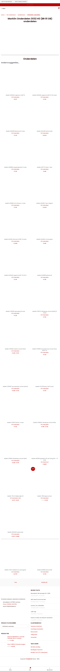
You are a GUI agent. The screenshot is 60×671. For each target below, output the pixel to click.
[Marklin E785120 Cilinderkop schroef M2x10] (15, 443)
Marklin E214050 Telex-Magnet (44, 203)
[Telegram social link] (32, 5)
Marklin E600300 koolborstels (15, 532)
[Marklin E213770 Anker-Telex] (44, 152)
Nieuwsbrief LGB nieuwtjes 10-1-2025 (40, 593)
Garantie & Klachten (36, 626)
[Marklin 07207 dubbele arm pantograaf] (15, 554)
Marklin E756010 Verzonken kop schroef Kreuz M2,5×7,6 (44, 349)
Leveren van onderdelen (37, 605)
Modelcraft (44, 582)
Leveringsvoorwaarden (37, 629)
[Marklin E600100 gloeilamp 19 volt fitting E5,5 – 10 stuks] (44, 443)
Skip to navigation (7, 1)
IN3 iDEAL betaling (35, 647)
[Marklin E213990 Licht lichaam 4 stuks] (15, 188)
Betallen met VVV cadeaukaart (39, 652)
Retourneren (34, 632)
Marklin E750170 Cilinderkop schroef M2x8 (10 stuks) (44, 312)
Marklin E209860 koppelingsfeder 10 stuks (15, 167)
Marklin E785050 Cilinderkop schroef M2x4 (44, 422)
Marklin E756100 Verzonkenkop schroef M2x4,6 (15, 386)
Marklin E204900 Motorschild (44, 131)
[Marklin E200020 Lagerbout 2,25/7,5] (15, 80)
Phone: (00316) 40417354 (10, 604)
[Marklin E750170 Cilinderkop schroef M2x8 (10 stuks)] (44, 296)
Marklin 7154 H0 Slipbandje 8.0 (15, 496)
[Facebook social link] (27, 5)
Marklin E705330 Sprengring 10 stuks (15, 311)
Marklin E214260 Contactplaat (45, 239)
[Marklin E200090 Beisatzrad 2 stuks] (15, 116)
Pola (15, 582)
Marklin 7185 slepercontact (44, 496)
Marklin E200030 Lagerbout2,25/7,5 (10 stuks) (44, 95)
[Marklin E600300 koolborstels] (15, 517)
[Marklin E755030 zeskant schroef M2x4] (15, 333)
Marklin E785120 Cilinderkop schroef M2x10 (15, 458)
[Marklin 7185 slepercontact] (44, 480)
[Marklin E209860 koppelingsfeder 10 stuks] (15, 152)
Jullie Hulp (33, 611)
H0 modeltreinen (11, 15)
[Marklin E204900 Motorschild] (44, 116)
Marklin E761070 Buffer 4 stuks (15, 422)
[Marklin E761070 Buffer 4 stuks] (15, 407)
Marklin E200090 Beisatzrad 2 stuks (15, 131)
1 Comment (41, 595)
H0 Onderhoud (44, 462)
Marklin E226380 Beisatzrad (44, 275)
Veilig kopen (34, 634)
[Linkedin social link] (31, 5)
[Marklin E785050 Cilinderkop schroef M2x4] (44, 407)
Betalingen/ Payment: (37, 650)
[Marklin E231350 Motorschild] (44, 554)
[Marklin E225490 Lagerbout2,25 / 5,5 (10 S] (15, 260)
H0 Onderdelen (15, 97)
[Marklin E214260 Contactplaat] (44, 224)
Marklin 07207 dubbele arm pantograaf (15, 570)
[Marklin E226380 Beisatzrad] (44, 260)
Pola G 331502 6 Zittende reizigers (16, 644)
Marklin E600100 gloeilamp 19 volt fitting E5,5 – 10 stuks (45, 459)
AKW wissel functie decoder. (38, 599)
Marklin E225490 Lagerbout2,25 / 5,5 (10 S (15, 275)
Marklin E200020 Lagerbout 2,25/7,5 (15, 95)
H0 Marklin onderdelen (33, 15)
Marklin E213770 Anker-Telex (44, 167)
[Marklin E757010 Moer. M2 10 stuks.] (44, 371)
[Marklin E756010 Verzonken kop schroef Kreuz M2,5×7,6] (44, 333)
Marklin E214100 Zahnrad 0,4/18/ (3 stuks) (15, 239)
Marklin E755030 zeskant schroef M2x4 (15, 349)
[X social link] (28, 5)
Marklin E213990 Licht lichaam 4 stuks (15, 203)
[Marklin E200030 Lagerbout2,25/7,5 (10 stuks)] (44, 80)
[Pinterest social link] (30, 5)
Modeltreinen (21, 15)
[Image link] (14, 593)
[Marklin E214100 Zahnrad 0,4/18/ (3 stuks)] (15, 224)
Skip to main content (20, 1)
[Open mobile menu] (3, 8)
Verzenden (34, 637)
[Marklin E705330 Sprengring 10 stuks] (15, 296)
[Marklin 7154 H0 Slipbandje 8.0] (15, 480)
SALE (19, 498)
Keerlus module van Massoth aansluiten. (42, 617)
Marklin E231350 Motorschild (44, 570)
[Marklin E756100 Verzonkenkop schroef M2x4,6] (15, 371)
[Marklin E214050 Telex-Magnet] (44, 188)
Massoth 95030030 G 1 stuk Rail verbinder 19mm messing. (15, 637)
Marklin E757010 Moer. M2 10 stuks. (45, 386)
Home (3, 15)
